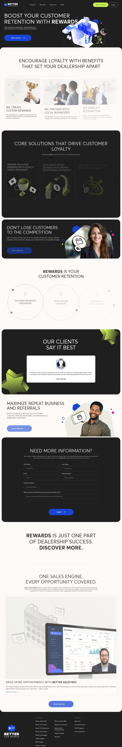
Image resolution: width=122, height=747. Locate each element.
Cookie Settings (79, 741)
